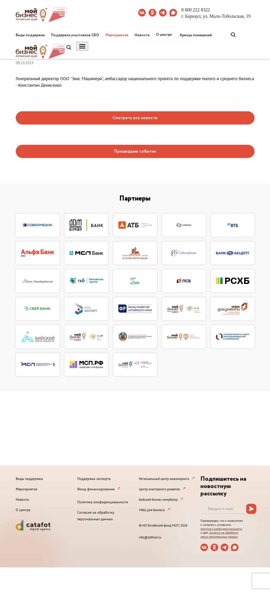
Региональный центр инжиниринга (164, 479)
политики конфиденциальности (221, 529)
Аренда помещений (196, 35)
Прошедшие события (135, 151)
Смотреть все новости (135, 118)
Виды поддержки (30, 35)
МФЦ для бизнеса (152, 510)
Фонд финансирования (96, 489)
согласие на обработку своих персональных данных (219, 535)
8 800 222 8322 (195, 9)
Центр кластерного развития (159, 489)
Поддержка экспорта (93, 478)
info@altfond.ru (150, 537)
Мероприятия (116, 35)
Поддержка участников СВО (75, 35)
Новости (142, 35)
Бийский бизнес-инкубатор (158, 499)
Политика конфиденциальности (102, 502)
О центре (164, 34)
